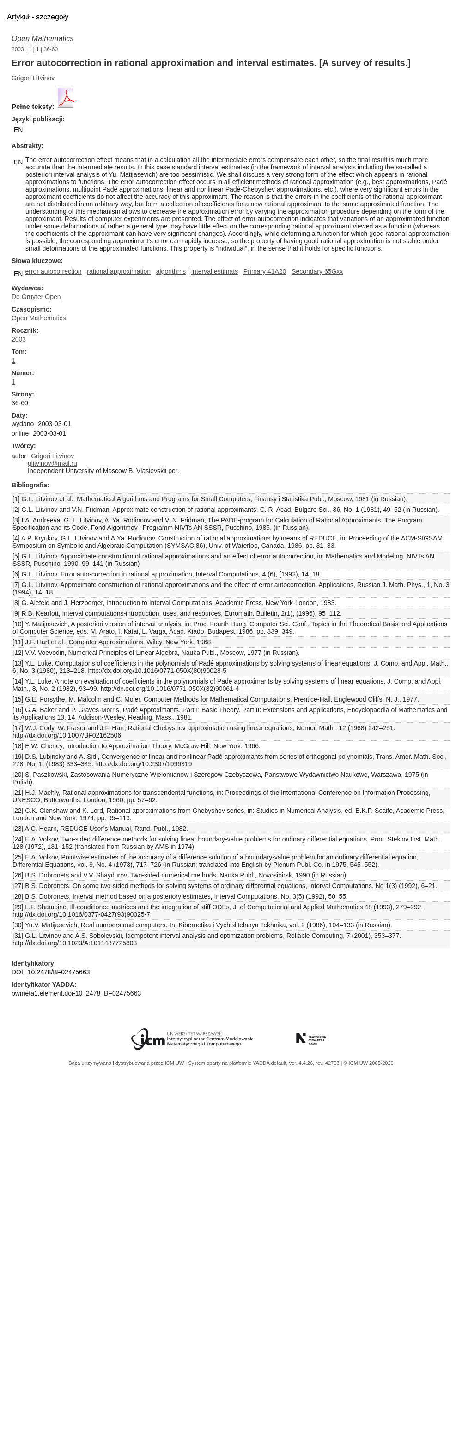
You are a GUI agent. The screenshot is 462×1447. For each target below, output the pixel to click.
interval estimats (214, 271)
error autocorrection (53, 271)
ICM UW (175, 1063)
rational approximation (119, 271)
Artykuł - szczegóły (37, 17)
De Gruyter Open (36, 296)
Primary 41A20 (264, 271)
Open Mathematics (42, 38)
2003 (18, 49)
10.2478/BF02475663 (59, 972)
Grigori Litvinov (33, 78)
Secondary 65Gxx (317, 271)
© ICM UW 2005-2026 (368, 1063)
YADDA (262, 1063)
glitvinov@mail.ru (52, 463)
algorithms (171, 271)
